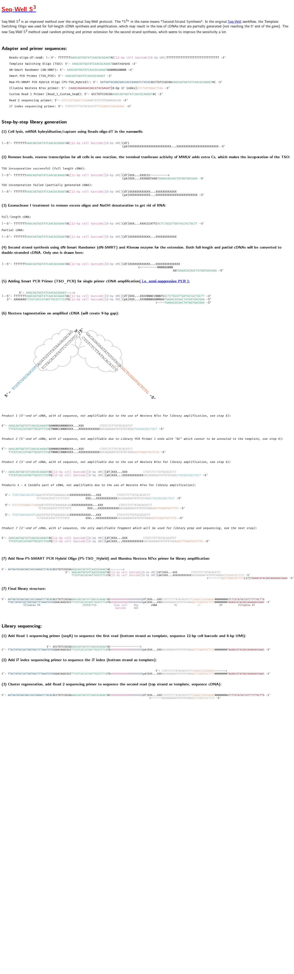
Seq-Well (235, 21)
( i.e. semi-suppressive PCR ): (164, 288)
